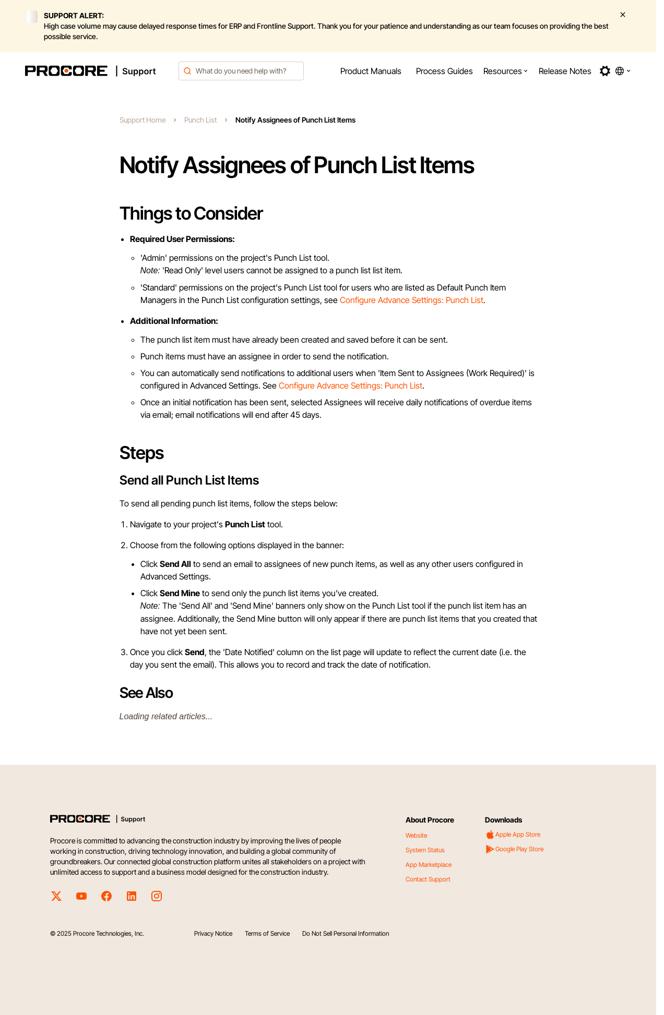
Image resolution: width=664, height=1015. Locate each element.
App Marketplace (429, 864)
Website (416, 835)
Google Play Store (514, 849)
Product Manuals (370, 71)
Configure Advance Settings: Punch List (411, 300)
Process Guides (444, 71)
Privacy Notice (213, 933)
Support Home (142, 119)
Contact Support (428, 879)
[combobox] (241, 71)
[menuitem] (371, 71)
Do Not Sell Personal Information (345, 933)
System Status (425, 850)
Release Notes (565, 71)
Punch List (200, 119)
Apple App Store (512, 834)
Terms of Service (267, 933)
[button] (505, 71)
